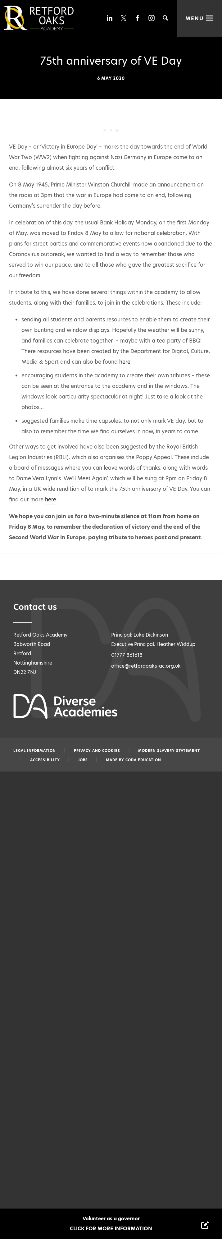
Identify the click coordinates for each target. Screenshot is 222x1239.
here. (51, 499)
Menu (194, 18)
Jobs (83, 760)
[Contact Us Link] (205, 1225)
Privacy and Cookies (97, 750)
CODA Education (143, 760)
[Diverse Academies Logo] (49, 18)
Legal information (34, 750)
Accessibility (45, 760)
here (124, 362)
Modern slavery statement (169, 750)
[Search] (165, 18)
